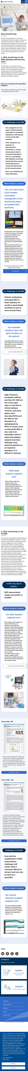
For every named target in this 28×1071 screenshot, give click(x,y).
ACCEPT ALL (13, 1067)
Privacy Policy (6, 1015)
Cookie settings (5, 1059)
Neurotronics (15, 271)
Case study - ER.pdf (14, 772)
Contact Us (6, 1001)
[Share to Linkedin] (2, 953)
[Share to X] (12, 953)
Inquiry (18, 970)
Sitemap (5, 1008)
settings (23, 2)
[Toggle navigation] (26, 1)
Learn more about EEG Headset (16, 666)
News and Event (7, 1004)
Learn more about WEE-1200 (15, 351)
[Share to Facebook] (7, 953)
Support (19, 986)
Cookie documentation (7, 1057)
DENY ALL (13, 1063)
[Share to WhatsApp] (16, 953)
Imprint (4, 1011)
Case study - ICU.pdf (14, 840)
